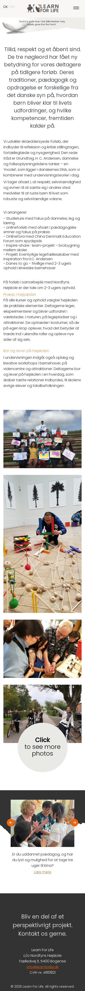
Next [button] (74, 821)
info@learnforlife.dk (42, 966)
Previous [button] (10, 821)
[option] (42, 837)
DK (5, 6)
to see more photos (42, 747)
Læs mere (42, 872)
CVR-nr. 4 (37, 972)
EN (13, 6)
